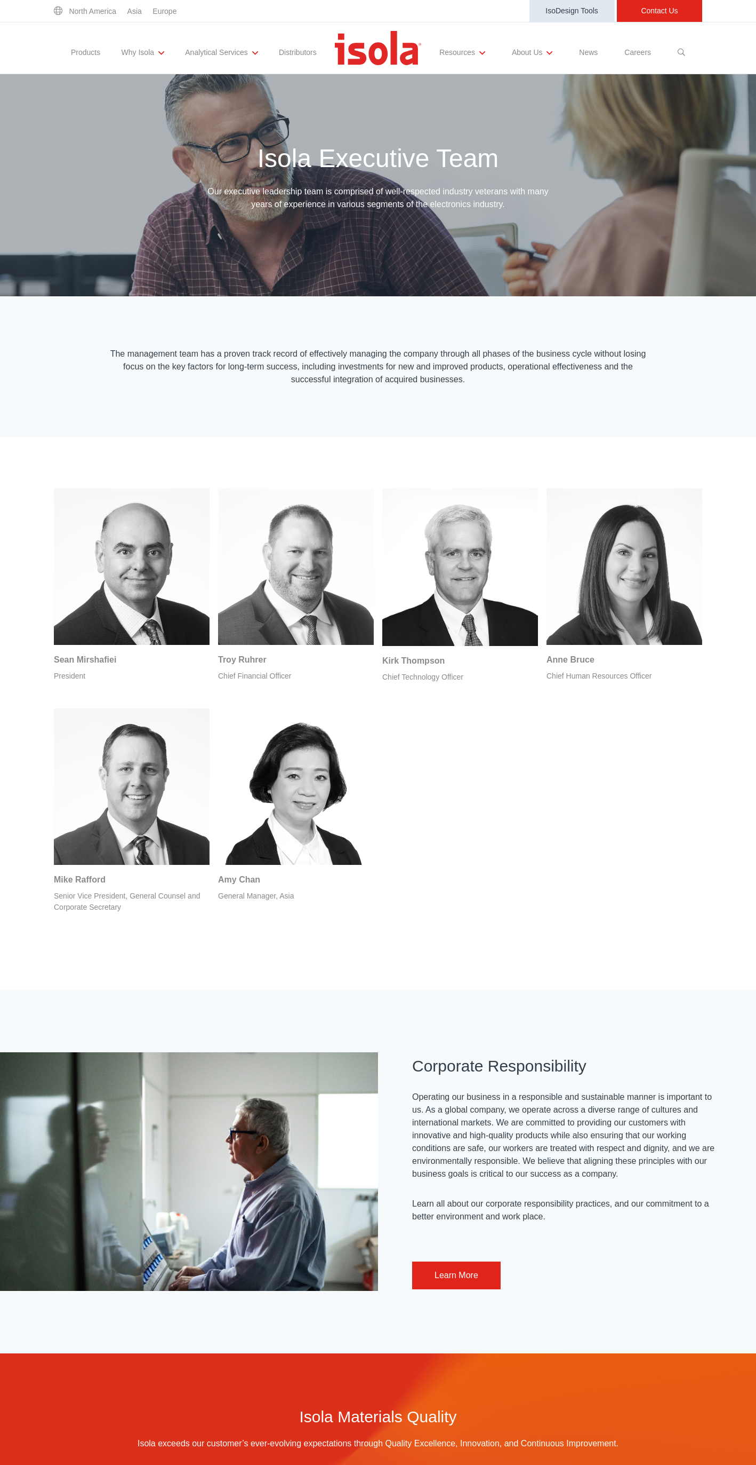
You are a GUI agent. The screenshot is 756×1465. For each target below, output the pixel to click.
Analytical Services (221, 53)
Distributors (298, 52)
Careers (637, 52)
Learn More (456, 1275)
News (588, 52)
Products (85, 52)
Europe (164, 11)
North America (92, 11)
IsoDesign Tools (571, 10)
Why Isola (143, 53)
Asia (134, 11)
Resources (462, 53)
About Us (532, 53)
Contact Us (659, 10)
